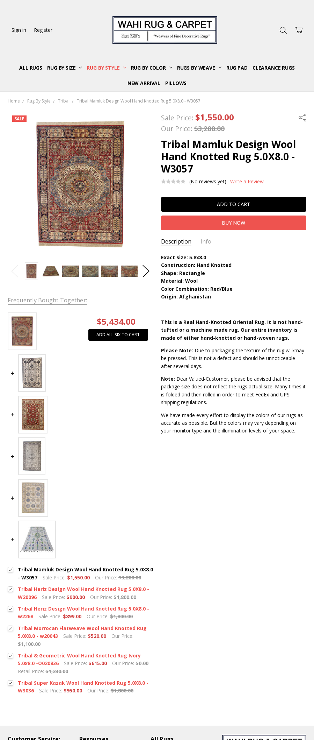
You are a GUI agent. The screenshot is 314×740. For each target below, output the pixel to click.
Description (176, 241)
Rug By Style (106, 67)
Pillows (176, 83)
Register (43, 30)
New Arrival (143, 83)
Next (146, 271)
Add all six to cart (118, 335)
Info (205, 241)
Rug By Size (64, 67)
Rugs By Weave (199, 67)
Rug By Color (151, 67)
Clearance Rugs (274, 67)
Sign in (19, 30)
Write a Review (247, 181)
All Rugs (30, 67)
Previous (15, 271)
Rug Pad (237, 67)
